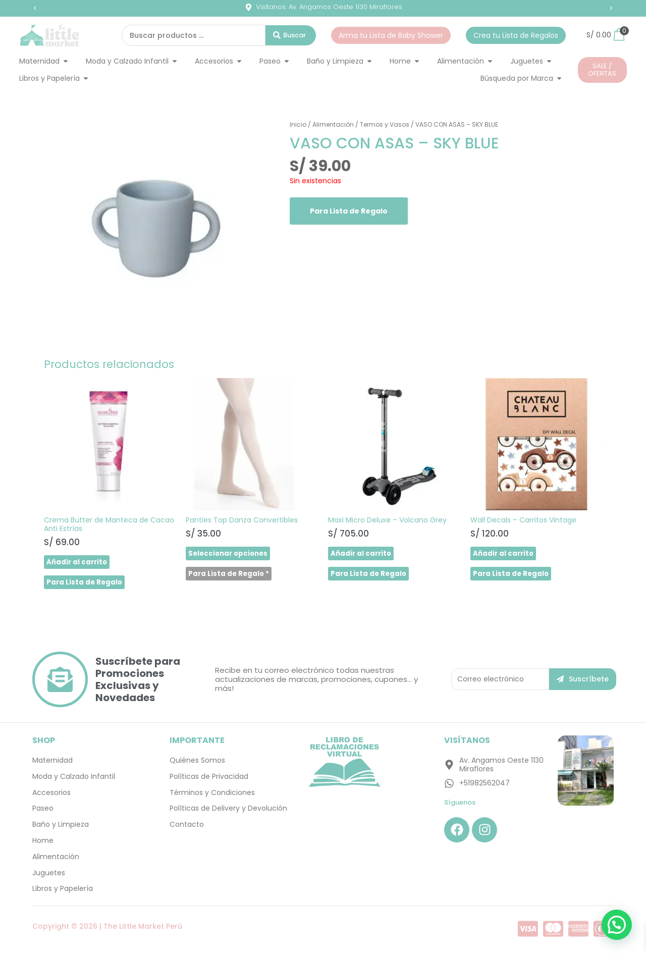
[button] (34, 8)
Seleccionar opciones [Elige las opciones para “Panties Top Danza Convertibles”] (230, 554)
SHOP (43, 742)
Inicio (298, 124)
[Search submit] (290, 35)
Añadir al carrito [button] (78, 562)
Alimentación (333, 124)
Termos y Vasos (384, 124)
